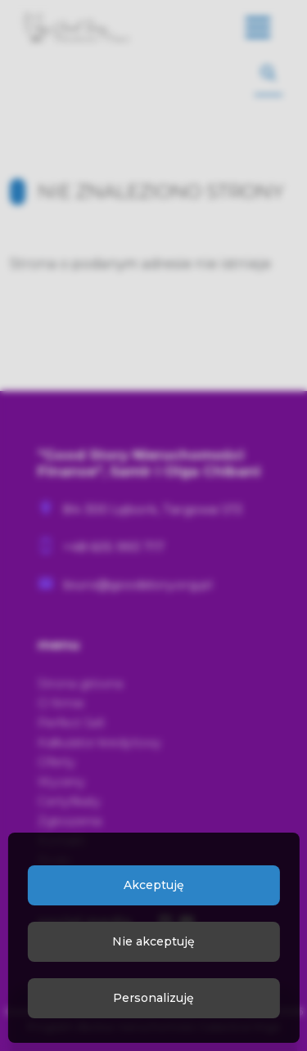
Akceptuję (154, 885)
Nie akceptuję (153, 941)
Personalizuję (153, 997)
